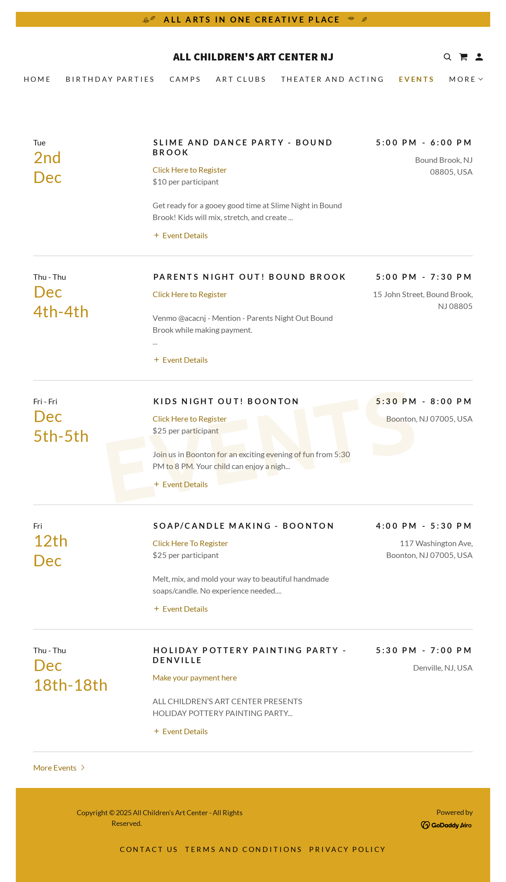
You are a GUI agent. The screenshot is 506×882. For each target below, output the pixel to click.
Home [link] (37, 79)
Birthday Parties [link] (110, 79)
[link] (253, 57)
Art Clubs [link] (241, 79)
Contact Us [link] (149, 849)
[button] (479, 57)
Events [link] (417, 79)
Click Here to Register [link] (190, 169)
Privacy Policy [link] (347, 849)
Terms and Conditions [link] (244, 849)
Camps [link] (186, 79)
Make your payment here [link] (195, 677)
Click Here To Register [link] (190, 543)
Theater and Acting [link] (333, 79)
